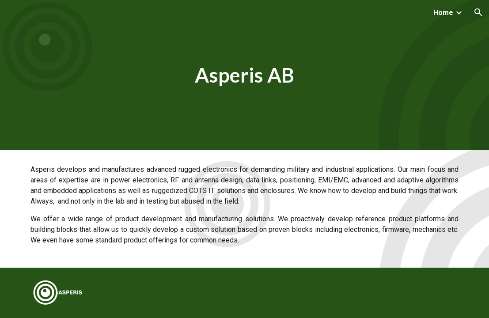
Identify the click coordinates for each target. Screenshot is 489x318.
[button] (478, 12)
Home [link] (443, 12)
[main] (244, 75)
